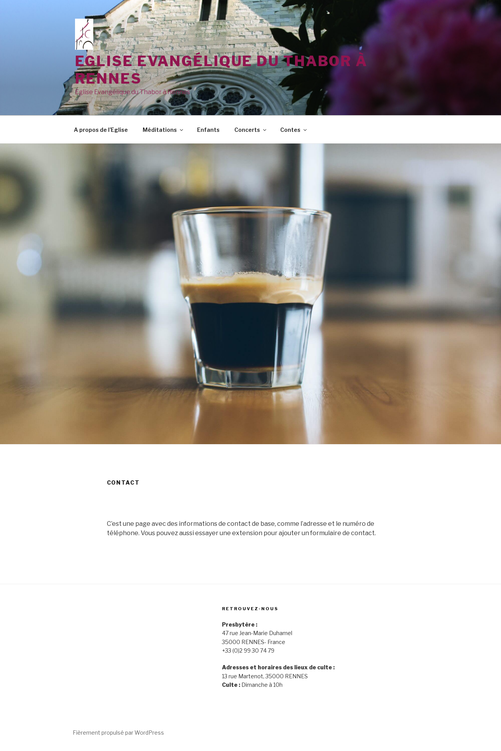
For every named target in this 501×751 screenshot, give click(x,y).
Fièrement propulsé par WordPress (118, 732)
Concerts (250, 129)
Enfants (208, 129)
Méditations (163, 129)
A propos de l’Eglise (101, 129)
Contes (294, 129)
